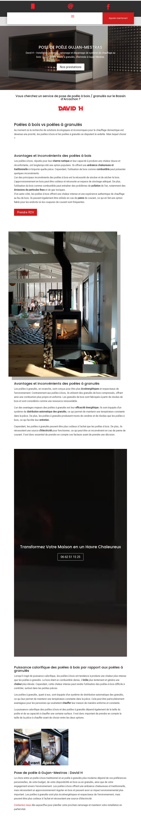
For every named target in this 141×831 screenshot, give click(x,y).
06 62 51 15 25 (70, 557)
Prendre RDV (25, 212)
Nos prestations (70, 67)
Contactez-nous (22, 805)
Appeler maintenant (118, 18)
